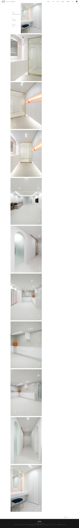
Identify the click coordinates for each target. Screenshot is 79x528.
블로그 (58, 1)
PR (72, 1)
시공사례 (53, 1)
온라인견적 (68, 1)
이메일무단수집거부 (42, 523)
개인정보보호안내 (36, 523)
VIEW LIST (65, 517)
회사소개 (48, 1)
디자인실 (62, 1)
